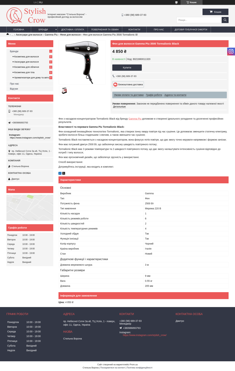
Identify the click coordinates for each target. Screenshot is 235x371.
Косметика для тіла (24, 72)
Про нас (159, 29)
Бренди (43, 29)
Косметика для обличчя (26, 67)
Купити (127, 67)
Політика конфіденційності (139, 367)
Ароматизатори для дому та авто (31, 77)
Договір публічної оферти (191, 29)
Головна (18, 29)
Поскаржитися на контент (112, 367)
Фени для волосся (70, 34)
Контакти (134, 29)
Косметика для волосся (26, 56)
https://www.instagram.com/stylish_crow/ (30, 137)
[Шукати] (225, 20)
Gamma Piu (51, 34)
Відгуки (14, 88)
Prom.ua (134, 364)
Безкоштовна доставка (130, 84)
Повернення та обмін (105, 29)
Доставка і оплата (72, 29)
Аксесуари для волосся (29, 34)
